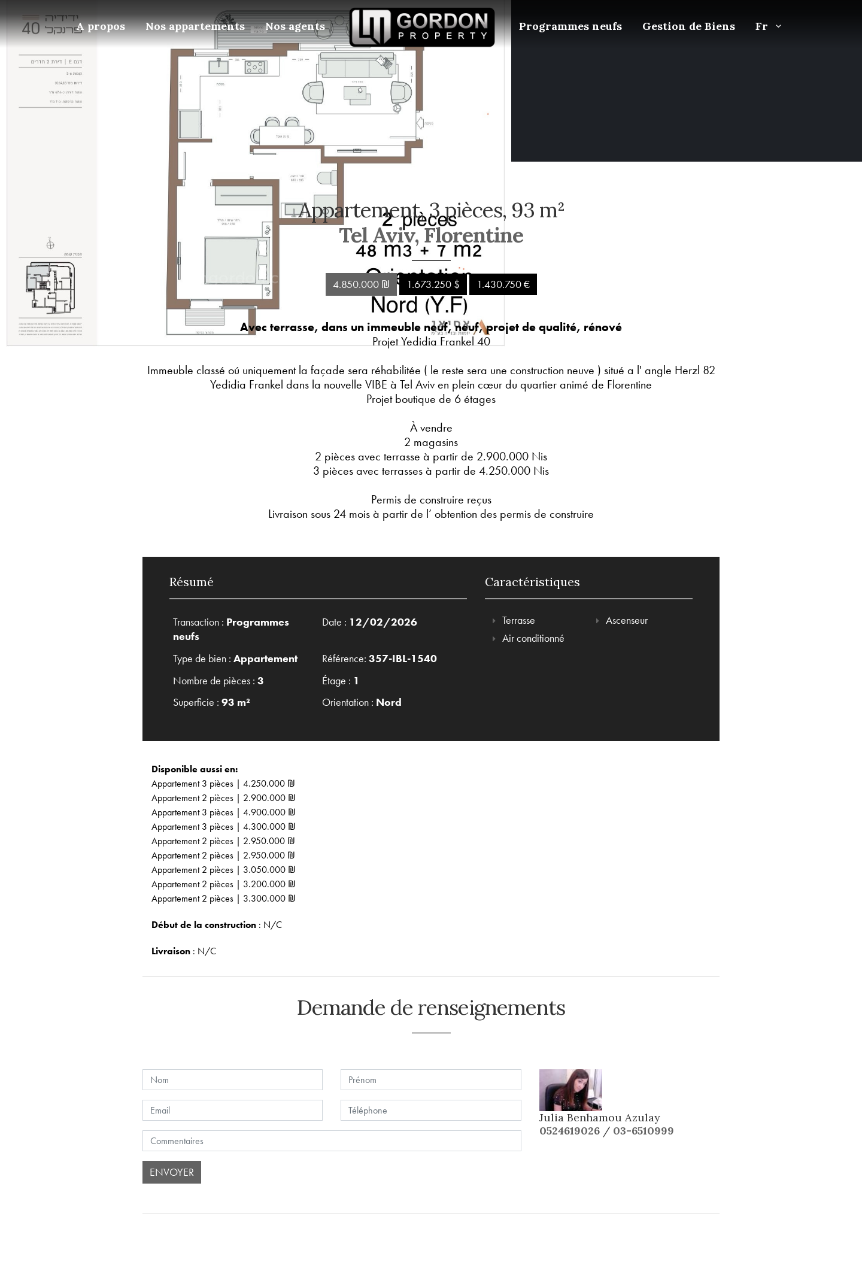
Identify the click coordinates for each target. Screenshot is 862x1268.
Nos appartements (195, 26)
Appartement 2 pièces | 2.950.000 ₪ (223, 841)
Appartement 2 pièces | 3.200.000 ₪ (223, 884)
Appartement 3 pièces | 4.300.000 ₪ (223, 826)
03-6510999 (643, 1130)
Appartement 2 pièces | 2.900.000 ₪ (223, 797)
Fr (770, 26)
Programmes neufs (570, 26)
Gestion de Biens (688, 26)
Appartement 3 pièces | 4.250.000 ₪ (223, 783)
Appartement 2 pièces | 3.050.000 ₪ (223, 869)
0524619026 (569, 1130)
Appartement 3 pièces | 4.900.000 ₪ (223, 812)
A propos (100, 26)
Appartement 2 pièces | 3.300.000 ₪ (223, 898)
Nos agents (295, 26)
